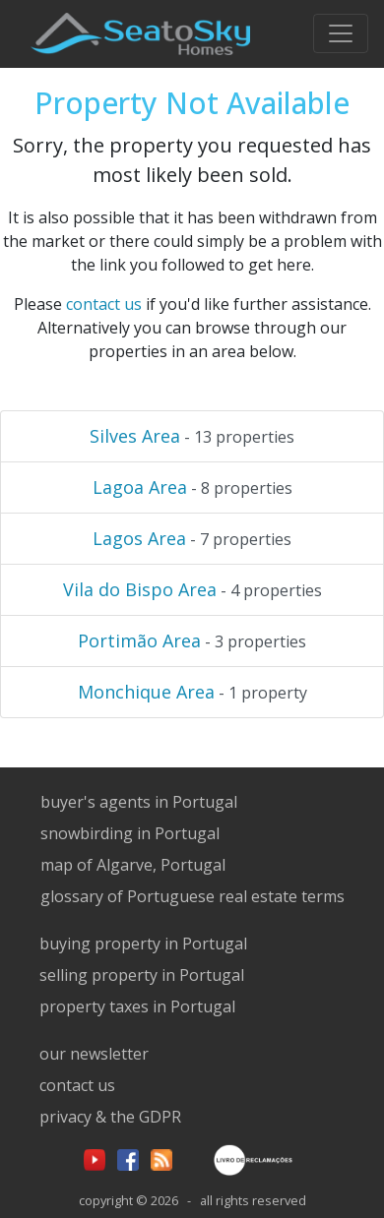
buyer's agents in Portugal (138, 802)
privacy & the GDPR (110, 1116)
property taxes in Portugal (137, 1006)
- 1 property (192, 691)
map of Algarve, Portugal (132, 865)
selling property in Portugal (141, 975)
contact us (104, 304)
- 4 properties (192, 589)
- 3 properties (192, 640)
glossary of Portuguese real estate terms (192, 896)
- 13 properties (192, 436)
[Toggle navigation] (340, 33)
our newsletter (94, 1054)
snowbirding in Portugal (130, 833)
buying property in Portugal (143, 943)
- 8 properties (192, 487)
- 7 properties (192, 538)
